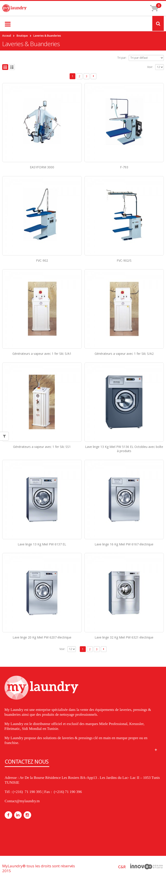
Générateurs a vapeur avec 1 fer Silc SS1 (42, 447)
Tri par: (121, 58)
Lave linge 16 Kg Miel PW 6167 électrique (124, 544)
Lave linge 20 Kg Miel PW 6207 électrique (42, 637)
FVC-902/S (124, 260)
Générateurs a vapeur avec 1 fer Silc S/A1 (41, 353)
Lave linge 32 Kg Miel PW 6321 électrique (124, 637)
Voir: (150, 67)
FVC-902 (42, 260)
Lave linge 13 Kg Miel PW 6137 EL (42, 544)
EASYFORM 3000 (42, 167)
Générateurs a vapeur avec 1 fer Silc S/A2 (124, 353)
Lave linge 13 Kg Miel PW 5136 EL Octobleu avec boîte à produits (124, 449)
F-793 (124, 167)
